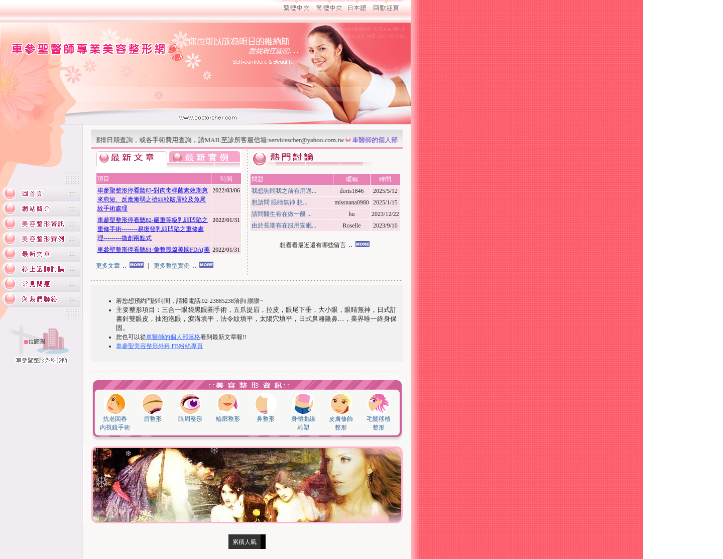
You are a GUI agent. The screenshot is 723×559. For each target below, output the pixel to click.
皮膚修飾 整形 (341, 420)
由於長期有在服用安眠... (284, 225)
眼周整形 (190, 415)
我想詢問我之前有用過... (284, 190)
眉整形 (153, 415)
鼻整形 (266, 415)
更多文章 (120, 265)
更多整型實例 (183, 265)
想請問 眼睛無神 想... (279, 202)
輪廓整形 (228, 415)
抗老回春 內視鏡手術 (115, 420)
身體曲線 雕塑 (303, 420)
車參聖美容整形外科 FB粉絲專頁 (159, 346)
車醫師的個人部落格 (384, 140)
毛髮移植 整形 (379, 420)
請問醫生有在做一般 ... (282, 213)
